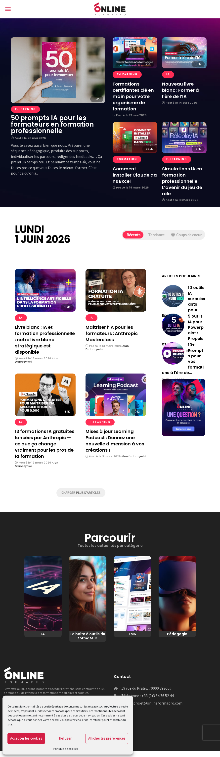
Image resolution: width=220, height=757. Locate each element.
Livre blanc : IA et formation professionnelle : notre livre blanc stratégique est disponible (45, 339)
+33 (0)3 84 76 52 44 (157, 701)
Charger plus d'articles (80, 492)
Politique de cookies (65, 749)
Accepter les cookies (26, 738)
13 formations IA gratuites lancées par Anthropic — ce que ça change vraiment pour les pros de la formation (44, 443)
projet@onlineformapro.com (157, 709)
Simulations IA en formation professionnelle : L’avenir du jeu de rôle (182, 181)
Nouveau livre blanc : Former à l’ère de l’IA (180, 90)
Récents (123, 235)
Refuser (65, 738)
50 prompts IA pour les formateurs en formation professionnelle (52, 124)
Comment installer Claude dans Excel (135, 175)
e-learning (25, 109)
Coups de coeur (184, 235)
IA (168, 74)
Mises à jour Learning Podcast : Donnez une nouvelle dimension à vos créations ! (115, 440)
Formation (127, 159)
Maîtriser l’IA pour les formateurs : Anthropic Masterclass (112, 333)
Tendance (150, 235)
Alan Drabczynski (133, 456)
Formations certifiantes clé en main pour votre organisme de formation (133, 96)
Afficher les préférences (107, 738)
